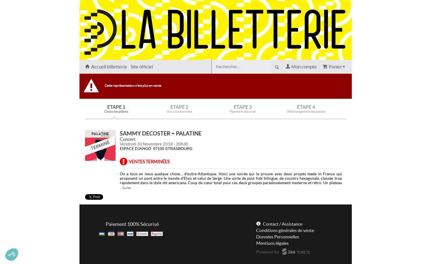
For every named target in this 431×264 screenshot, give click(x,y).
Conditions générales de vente (285, 230)
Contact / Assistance (282, 223)
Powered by (267, 251)
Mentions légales (272, 243)
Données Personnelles (277, 236)
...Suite (125, 188)
